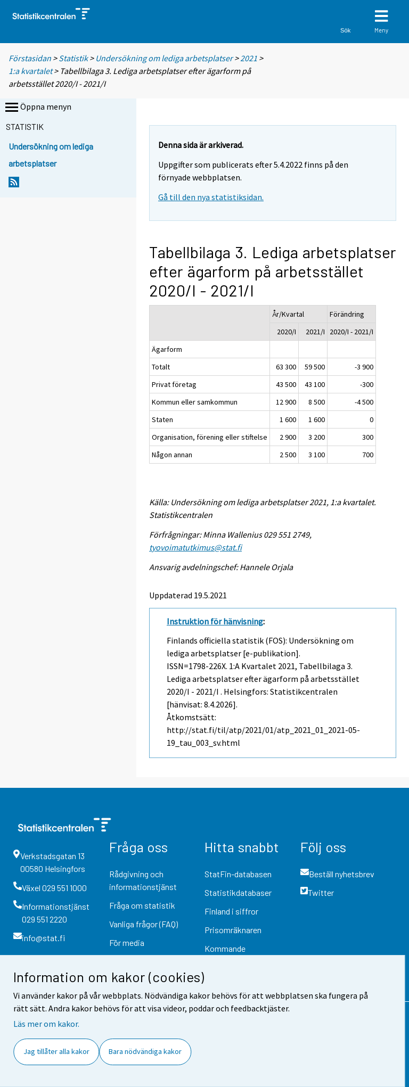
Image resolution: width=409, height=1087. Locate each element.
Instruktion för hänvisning (215, 621)
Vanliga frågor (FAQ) (143, 924)
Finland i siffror (231, 911)
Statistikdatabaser (238, 892)
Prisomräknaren (232, 930)
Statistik (73, 58)
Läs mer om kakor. (46, 1023)
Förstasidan (30, 58)
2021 (248, 58)
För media (126, 942)
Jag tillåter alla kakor (56, 1051)
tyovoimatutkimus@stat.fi (195, 547)
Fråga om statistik (142, 905)
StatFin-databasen (238, 874)
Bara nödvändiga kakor (145, 1051)
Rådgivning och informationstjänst (143, 880)
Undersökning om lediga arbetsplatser (164, 58)
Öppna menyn (37, 107)
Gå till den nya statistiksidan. (211, 197)
